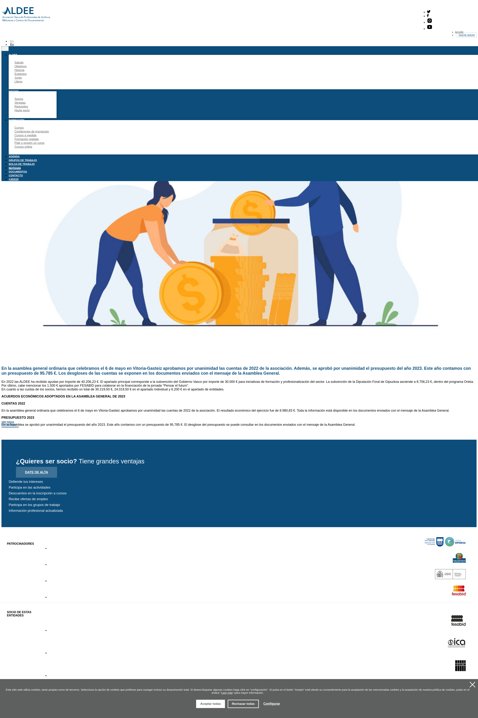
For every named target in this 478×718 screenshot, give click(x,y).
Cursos (19, 127)
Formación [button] (16, 120)
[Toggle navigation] (5, 48)
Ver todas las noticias (9, 423)
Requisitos (21, 106)
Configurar (271, 704)
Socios (19, 99)
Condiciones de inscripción (32, 131)
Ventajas (20, 102)
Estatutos (21, 74)
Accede (459, 32)
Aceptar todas (210, 704)
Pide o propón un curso (29, 143)
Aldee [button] (13, 54)
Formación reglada (27, 139)
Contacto (16, 175)
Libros (18, 81)
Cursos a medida (25, 135)
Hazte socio (467, 35)
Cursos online (23, 146)
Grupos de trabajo (23, 160)
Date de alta (36, 472)
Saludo (19, 62)
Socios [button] (13, 91)
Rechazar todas (243, 704)
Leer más (227, 692)
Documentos (18, 171)
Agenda (14, 156)
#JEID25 (13, 179)
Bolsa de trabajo (22, 164)
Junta (18, 77)
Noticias (15, 167)
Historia (19, 70)
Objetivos (21, 66)
